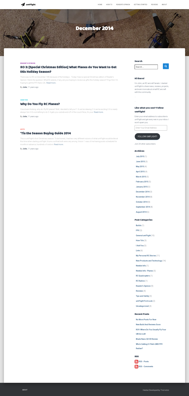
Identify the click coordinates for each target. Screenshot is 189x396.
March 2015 (141, 177)
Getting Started (140, 4)
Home (100, 4)
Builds (138, 225)
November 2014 (142, 197)
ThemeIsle (164, 390)
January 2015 (142, 187)
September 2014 (143, 207)
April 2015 (140, 172)
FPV (137, 230)
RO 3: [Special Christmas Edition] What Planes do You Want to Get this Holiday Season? (68, 69)
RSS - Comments (144, 366)
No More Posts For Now (146, 319)
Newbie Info (141, 266)
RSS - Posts (142, 361)
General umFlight (143, 235)
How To (109, 4)
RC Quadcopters (143, 276)
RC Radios (140, 281)
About (164, 4)
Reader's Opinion (27, 63)
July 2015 (140, 156)
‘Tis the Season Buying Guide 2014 (45, 133)
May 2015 (140, 166)
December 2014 (142, 192)
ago (33, 87)
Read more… (51, 83)
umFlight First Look (144, 301)
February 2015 (142, 182)
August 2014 (141, 212)
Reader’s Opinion (123, 4)
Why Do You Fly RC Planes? (40, 104)
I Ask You (24, 100)
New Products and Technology (149, 261)
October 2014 (141, 202)
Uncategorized (142, 306)
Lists (22, 129)
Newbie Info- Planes (144, 271)
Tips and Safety (142, 296)
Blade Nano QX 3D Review (147, 339)
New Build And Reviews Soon (148, 324)
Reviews (154, 4)
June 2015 (140, 161)
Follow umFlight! (147, 136)
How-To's (140, 240)
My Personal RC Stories (146, 256)
